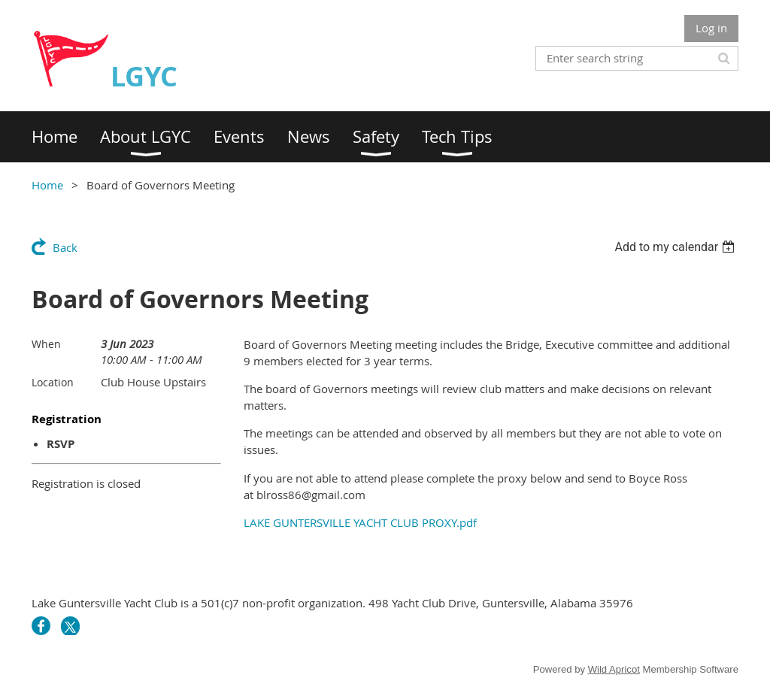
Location (53, 382)
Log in (711, 27)
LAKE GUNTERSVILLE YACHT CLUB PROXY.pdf (360, 522)
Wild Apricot (614, 669)
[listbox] (676, 247)
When (46, 344)
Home (47, 184)
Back (65, 247)
